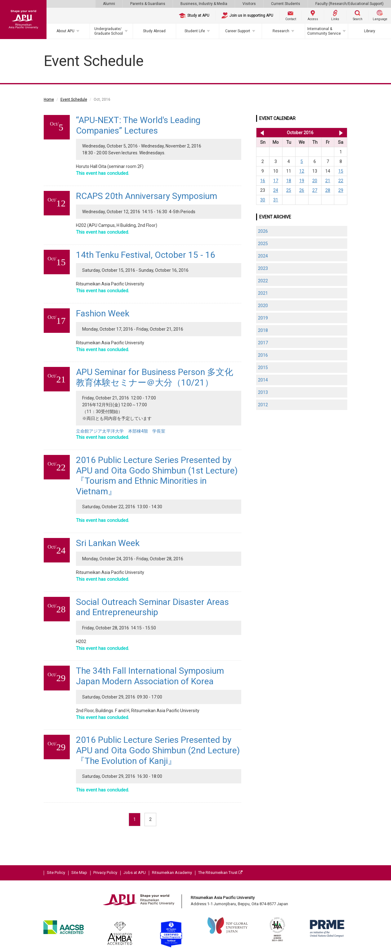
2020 (263, 305)
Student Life (194, 31)
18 (288, 180)
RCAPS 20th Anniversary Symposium (146, 196)
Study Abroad (154, 31)
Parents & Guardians (147, 4)
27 (314, 190)
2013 (263, 392)
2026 (263, 231)
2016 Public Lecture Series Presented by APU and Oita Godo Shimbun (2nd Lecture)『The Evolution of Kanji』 (158, 750)
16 (262, 180)
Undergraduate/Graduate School (108, 31)
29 (340, 190)
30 (262, 199)
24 (275, 190)
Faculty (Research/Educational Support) (349, 4)
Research (281, 31)
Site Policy (56, 872)
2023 (263, 268)
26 (301, 190)
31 (275, 199)
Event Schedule (73, 99)
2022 (263, 280)
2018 (263, 330)
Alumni (109, 4)
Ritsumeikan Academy (172, 872)
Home (49, 99)
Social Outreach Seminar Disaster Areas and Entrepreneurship (152, 607)
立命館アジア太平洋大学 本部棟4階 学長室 (120, 431)
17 (275, 180)
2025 (263, 243)
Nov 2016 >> (340, 132)
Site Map (79, 872)
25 (288, 190)
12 (301, 171)
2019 (263, 317)
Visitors (249, 4)
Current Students (285, 4)
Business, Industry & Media (203, 4)
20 (314, 180)
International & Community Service (324, 31)
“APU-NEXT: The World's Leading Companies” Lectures (138, 125)
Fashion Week (102, 313)
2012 (263, 404)
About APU (65, 31)
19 (301, 180)
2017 (263, 342)
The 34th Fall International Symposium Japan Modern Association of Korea (150, 676)
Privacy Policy (105, 872)
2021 (263, 293)
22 (340, 180)
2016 (263, 355)
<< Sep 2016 (261, 132)
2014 (263, 379)
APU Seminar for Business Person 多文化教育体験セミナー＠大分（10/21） (154, 377)
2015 (263, 367)
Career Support (237, 31)
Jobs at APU (134, 872)
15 (340, 171)
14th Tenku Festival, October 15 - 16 (145, 255)
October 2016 (300, 132)
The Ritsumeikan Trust (220, 872)
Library (369, 31)
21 (327, 180)
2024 (263, 255)
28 (327, 190)
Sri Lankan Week (108, 543)
